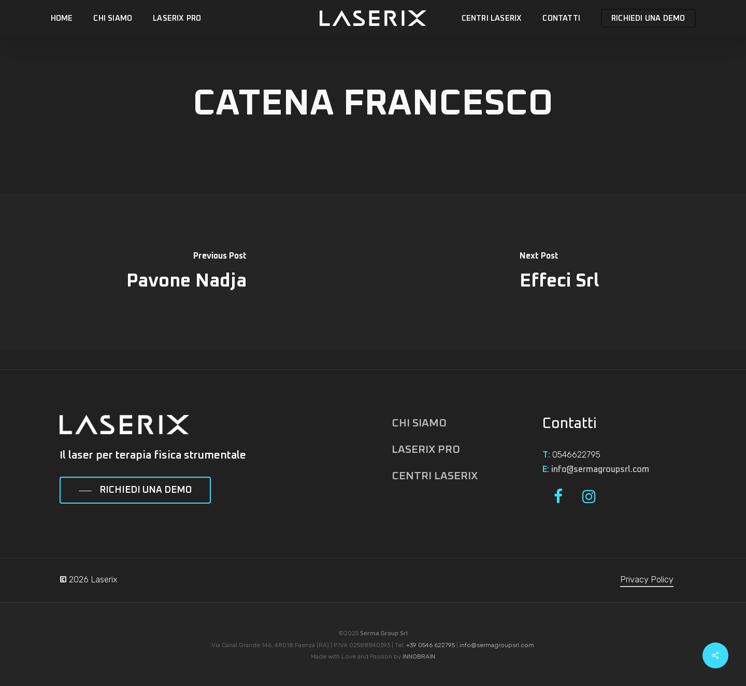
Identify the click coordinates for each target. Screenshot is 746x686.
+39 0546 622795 (430, 645)
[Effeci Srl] (559, 271)
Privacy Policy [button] (646, 579)
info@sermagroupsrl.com (600, 469)
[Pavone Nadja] (186, 271)
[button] (135, 490)
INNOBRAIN (419, 656)
